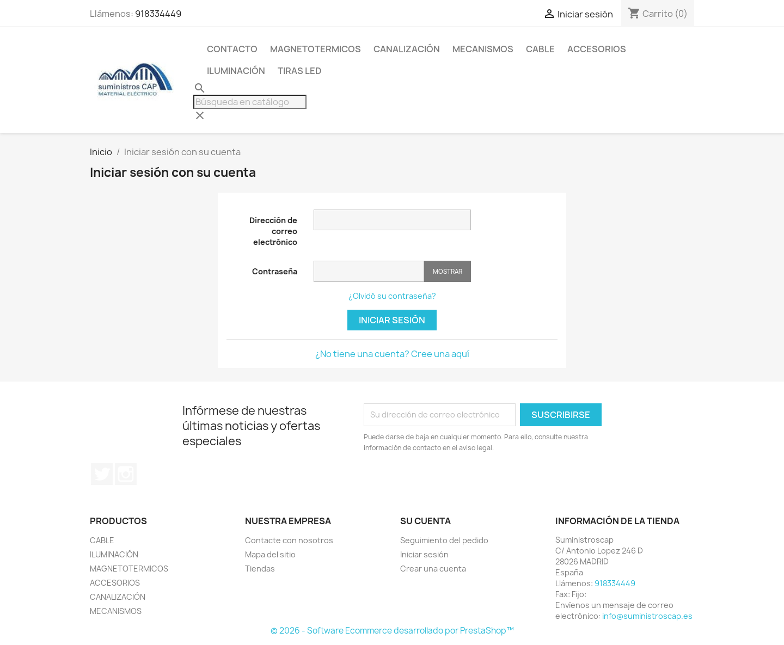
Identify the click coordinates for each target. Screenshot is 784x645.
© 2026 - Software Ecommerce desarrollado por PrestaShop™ (392, 630)
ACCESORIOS (596, 49)
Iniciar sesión (392, 320)
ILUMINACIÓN (236, 71)
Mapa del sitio (270, 554)
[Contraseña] (369, 271)
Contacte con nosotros (289, 540)
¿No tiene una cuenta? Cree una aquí (392, 354)
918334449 (158, 14)
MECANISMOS (482, 49)
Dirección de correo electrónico (273, 231)
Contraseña (274, 271)
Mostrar (447, 271)
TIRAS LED (300, 71)
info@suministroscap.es (647, 616)
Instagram (126, 474)
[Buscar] (250, 102)
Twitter (102, 474)
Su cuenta (425, 521)
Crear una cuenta (433, 568)
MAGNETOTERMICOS (315, 49)
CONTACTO (232, 49)
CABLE (540, 49)
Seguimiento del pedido (444, 540)
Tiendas (260, 568)
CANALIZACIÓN (406, 49)
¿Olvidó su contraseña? (392, 296)
